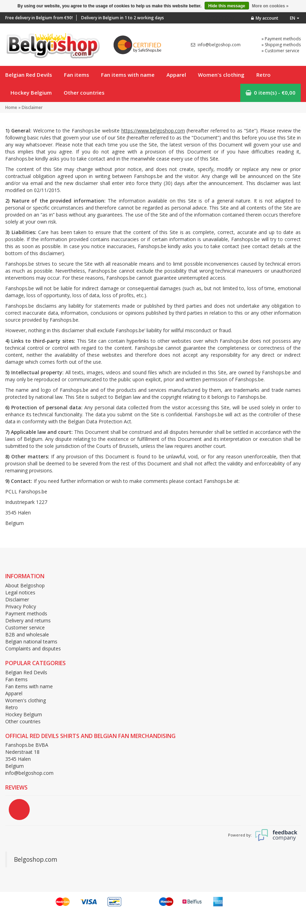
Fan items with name (128, 74)
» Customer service (280, 51)
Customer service (25, 627)
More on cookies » (270, 6)
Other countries (84, 92)
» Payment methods (281, 39)
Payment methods (26, 613)
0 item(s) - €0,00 (270, 92)
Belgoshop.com (35, 859)
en (294, 18)
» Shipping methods (281, 45)
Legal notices (20, 592)
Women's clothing (221, 74)
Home (11, 107)
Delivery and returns (28, 620)
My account (264, 18)
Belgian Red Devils (28, 74)
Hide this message (226, 6)
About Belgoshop (25, 585)
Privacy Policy (20, 606)
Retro (263, 74)
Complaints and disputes (33, 648)
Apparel (176, 74)
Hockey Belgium (31, 92)
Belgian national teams (31, 641)
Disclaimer (32, 107)
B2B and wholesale (27, 634)
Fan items (76, 74)
